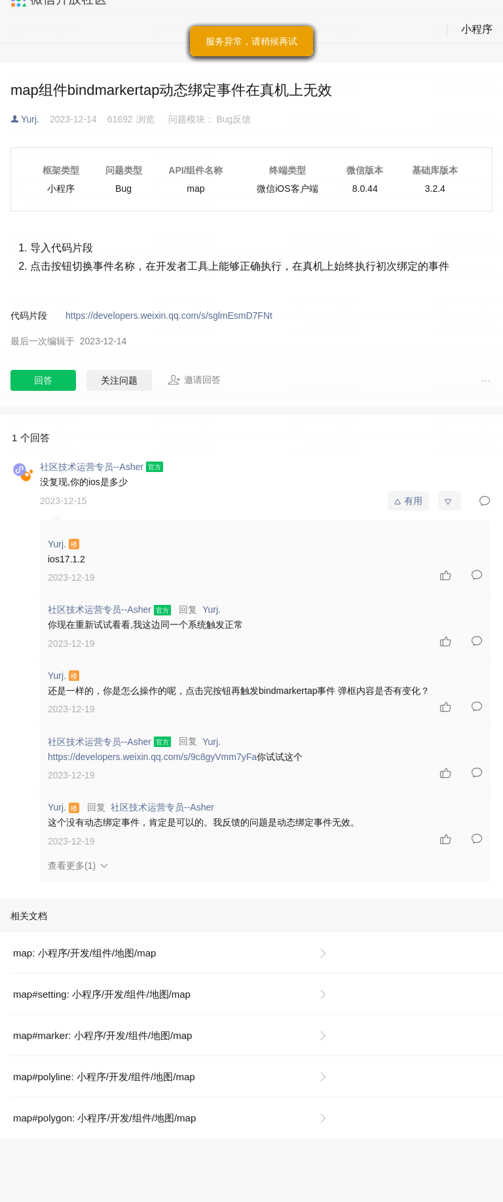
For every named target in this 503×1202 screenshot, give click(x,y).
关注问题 (119, 380)
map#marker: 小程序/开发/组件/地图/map (102, 1035)
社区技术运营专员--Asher (162, 807)
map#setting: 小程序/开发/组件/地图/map (102, 994)
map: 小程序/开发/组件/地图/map (84, 952)
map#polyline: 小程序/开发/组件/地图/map (104, 1076)
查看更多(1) (72, 865)
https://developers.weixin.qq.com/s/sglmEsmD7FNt (168, 315)
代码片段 (28, 315)
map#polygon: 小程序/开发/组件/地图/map (104, 1117)
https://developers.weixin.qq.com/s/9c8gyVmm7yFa (152, 757)
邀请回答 (194, 379)
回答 (43, 380)
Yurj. (30, 119)
